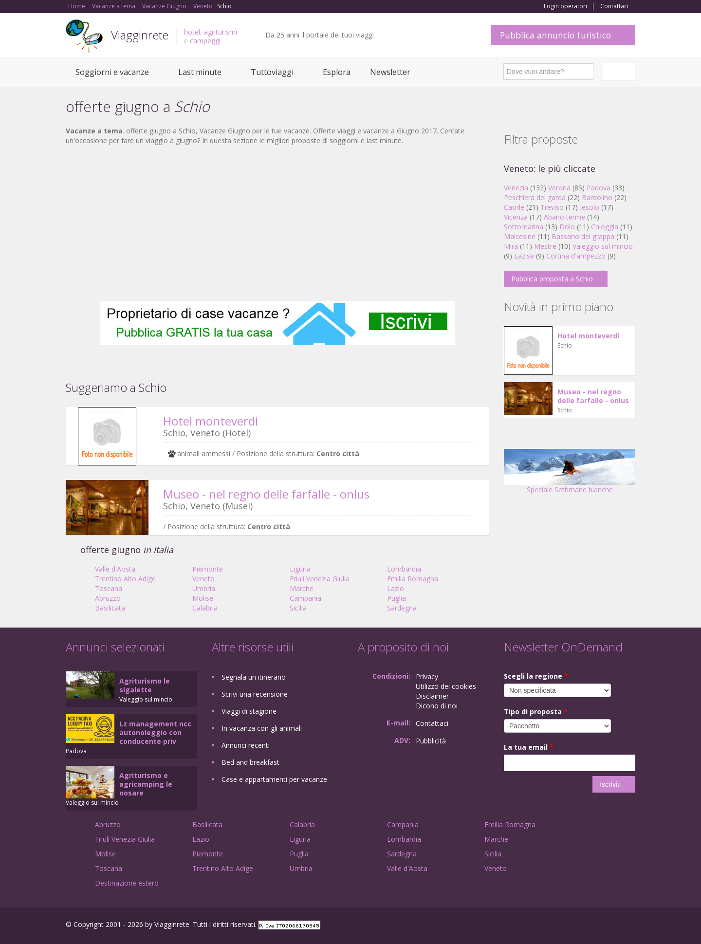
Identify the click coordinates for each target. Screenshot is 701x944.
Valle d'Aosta (115, 569)
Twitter (607, 926)
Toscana (108, 588)
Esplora (336, 72)
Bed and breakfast (250, 762)
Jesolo (589, 207)
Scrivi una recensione (254, 694)
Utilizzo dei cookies (446, 686)
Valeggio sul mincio (602, 246)
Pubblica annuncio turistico (555, 35)
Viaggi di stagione (249, 711)
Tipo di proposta (536, 711)
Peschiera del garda (535, 197)
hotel (192, 32)
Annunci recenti (245, 745)
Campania (305, 598)
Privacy (427, 676)
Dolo (567, 226)
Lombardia (404, 569)
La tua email (528, 747)
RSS (630, 926)
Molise (202, 598)
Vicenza (516, 217)
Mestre (545, 246)
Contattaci (614, 6)
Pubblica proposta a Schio (552, 278)
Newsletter (390, 72)
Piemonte (207, 569)
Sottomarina (523, 226)
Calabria (205, 607)
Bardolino (597, 197)
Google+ (583, 926)
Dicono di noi (437, 705)
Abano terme (564, 217)
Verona (559, 187)
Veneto (203, 578)
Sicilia (298, 607)
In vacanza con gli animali (261, 728)
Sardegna (402, 607)
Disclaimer (432, 696)
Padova (598, 187)
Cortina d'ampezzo (576, 255)
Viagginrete (139, 35)
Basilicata (110, 607)
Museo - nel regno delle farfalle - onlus (266, 494)
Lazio (395, 588)
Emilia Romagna (412, 578)
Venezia (516, 187)
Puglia (396, 598)
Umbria (203, 588)
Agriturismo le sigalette (144, 685)
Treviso (552, 207)
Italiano (620, 71)
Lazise (524, 255)
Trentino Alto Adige (125, 578)
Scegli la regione (536, 676)
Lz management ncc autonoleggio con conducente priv (155, 732)
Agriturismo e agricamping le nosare (145, 784)
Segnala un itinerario (253, 677)
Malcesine (519, 236)
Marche (302, 588)
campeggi (205, 40)
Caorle (514, 207)
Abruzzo (108, 598)
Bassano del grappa (583, 236)
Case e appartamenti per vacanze (274, 779)
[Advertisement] (277, 223)
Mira (511, 246)
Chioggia (604, 226)
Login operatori (565, 6)
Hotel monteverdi (210, 421)
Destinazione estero (127, 883)
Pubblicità (431, 740)
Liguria (300, 569)
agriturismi (220, 32)
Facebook (562, 926)
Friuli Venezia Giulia (320, 578)
